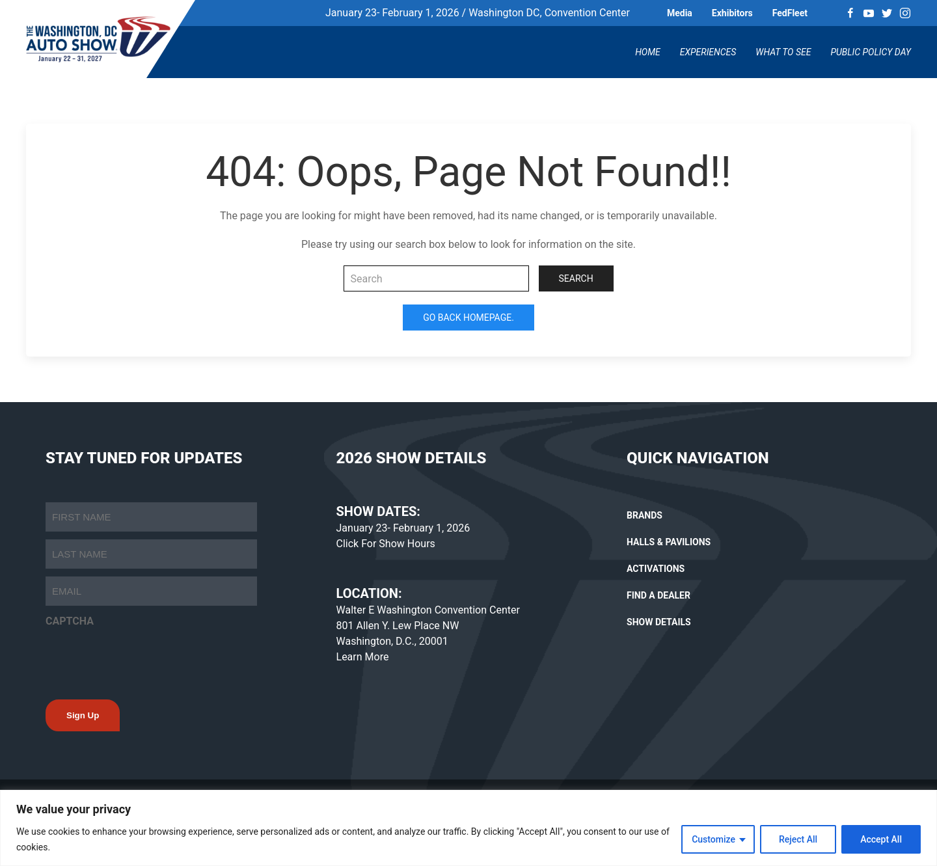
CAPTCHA (70, 621)
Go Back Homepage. (468, 317)
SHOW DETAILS (659, 622)
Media (679, 13)
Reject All (798, 839)
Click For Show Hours (385, 543)
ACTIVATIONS (656, 568)
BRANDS (644, 515)
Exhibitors (732, 13)
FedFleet (790, 13)
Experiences (708, 52)
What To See (783, 52)
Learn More (362, 657)
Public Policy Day (870, 52)
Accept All (881, 839)
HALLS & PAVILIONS (669, 542)
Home (647, 52)
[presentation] (144, 659)
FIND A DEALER (658, 595)
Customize (713, 839)
